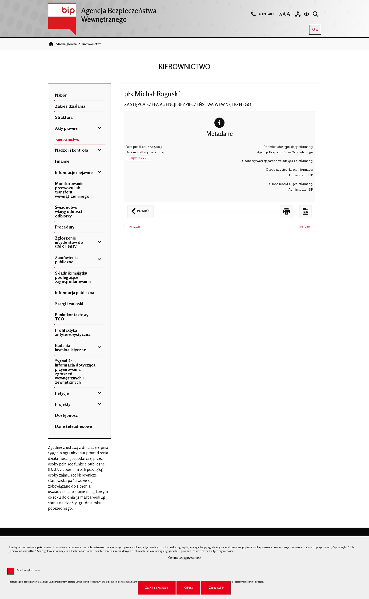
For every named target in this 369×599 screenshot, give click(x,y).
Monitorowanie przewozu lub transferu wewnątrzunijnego (72, 190)
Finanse (62, 161)
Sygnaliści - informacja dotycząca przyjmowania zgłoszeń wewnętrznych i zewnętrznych (75, 371)
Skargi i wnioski (69, 303)
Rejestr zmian (138, 158)
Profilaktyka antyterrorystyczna (72, 332)
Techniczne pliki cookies (28, 570)
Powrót (139, 209)
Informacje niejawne (74, 172)
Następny (302, 226)
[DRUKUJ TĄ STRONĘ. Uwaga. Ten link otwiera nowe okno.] (287, 211)
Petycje (62, 393)
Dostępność (66, 415)
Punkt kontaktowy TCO (71, 316)
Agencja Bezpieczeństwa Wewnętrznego (102, 13)
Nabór (61, 95)
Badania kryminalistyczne (70, 347)
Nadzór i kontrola (71, 150)
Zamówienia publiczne (66, 259)
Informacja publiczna (74, 292)
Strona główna (66, 44)
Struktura (63, 117)
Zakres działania (70, 106)
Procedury (64, 226)
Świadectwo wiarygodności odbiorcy (68, 211)
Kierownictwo (91, 44)
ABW (313, 28)
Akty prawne (66, 128)
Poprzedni (132, 226)
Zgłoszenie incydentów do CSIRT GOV (69, 242)
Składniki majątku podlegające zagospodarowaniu (73, 277)
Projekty (62, 404)
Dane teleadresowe (73, 426)
